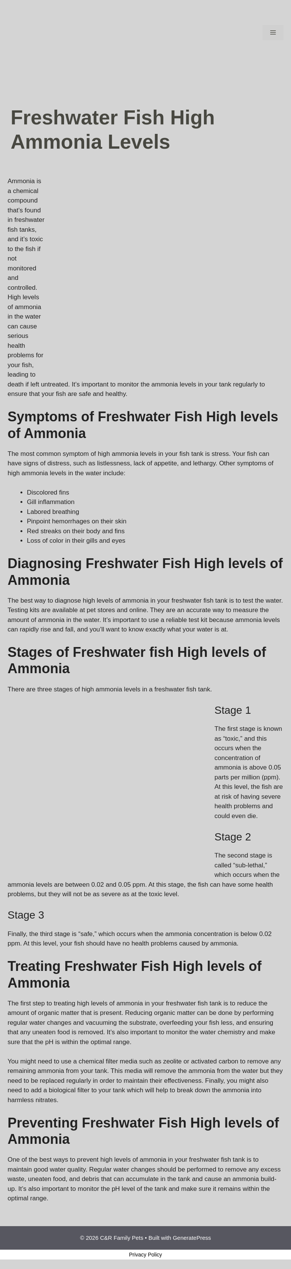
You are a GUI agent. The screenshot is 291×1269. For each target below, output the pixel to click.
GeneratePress (192, 1237)
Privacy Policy (145, 1255)
